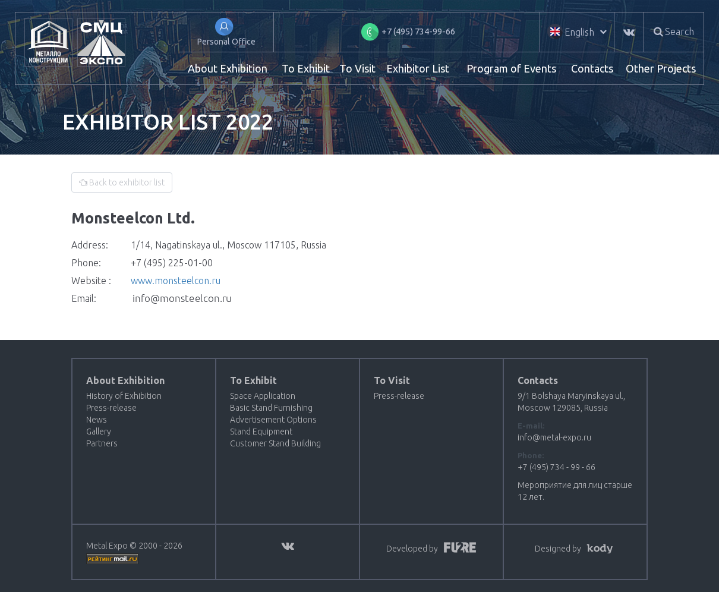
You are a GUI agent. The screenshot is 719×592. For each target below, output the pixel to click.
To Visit (357, 68)
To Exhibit (306, 68)
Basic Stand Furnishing (271, 407)
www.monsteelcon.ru (175, 280)
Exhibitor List (417, 68)
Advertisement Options (273, 419)
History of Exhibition (124, 396)
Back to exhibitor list (122, 182)
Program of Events (511, 68)
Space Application (262, 396)
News (96, 419)
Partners (102, 443)
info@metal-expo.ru (554, 437)
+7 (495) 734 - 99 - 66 (556, 467)
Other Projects (661, 68)
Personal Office (226, 41)
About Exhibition (227, 68)
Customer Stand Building (275, 443)
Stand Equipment (261, 431)
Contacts (592, 68)
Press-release (111, 407)
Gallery (98, 431)
